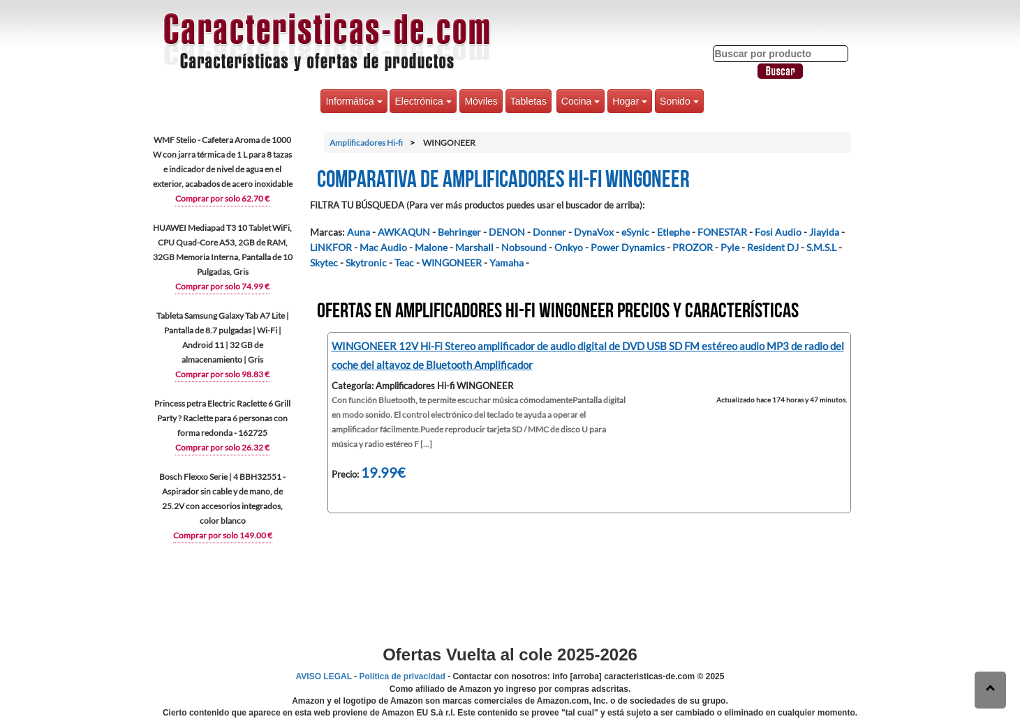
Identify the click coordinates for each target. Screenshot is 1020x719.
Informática (353, 101)
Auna (358, 232)
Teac (404, 262)
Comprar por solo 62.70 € (222, 198)
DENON (507, 232)
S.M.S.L (821, 247)
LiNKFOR (331, 247)
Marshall (474, 247)
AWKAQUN (404, 232)
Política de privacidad (402, 676)
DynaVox (594, 232)
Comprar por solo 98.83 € (222, 374)
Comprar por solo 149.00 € (222, 535)
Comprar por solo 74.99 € (222, 286)
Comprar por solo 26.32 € (222, 447)
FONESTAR (722, 232)
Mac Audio (383, 247)
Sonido (679, 101)
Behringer (459, 232)
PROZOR (692, 247)
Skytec (324, 262)
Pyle (729, 247)
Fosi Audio (778, 232)
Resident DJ (773, 247)
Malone (431, 247)
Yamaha (506, 262)
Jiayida (824, 232)
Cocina (580, 101)
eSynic (635, 232)
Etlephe (673, 232)
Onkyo (568, 247)
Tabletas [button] (528, 101)
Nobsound (524, 247)
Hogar (629, 101)
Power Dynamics (628, 247)
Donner (549, 232)
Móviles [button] (480, 101)
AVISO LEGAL (324, 676)
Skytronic (366, 262)
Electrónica (422, 101)
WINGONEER (452, 262)
